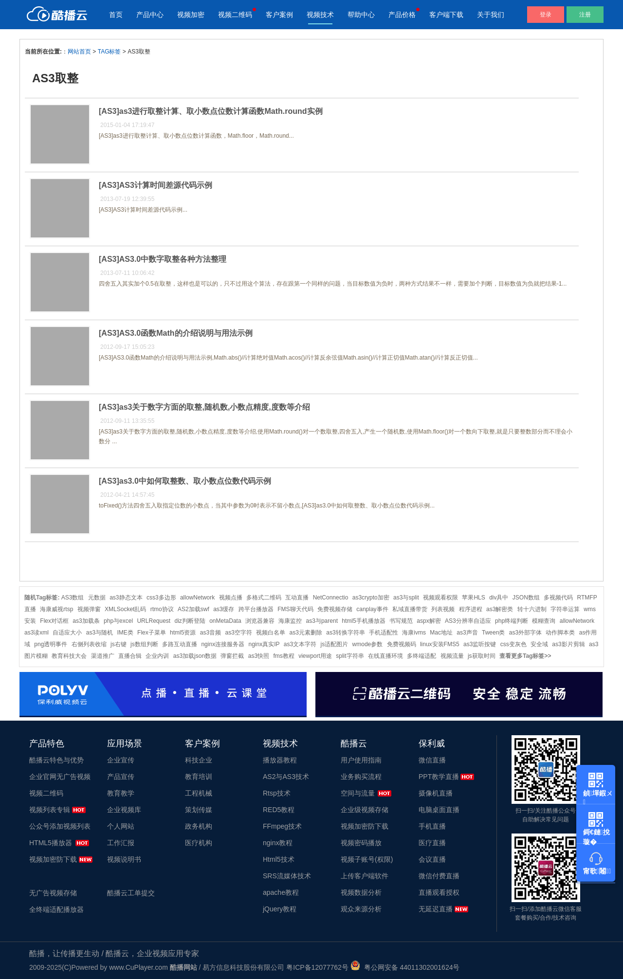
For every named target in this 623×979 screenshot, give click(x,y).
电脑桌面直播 (439, 810)
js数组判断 (144, 644)
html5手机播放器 (363, 620)
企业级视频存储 (364, 810)
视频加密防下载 (53, 859)
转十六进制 (532, 609)
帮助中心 (361, 14)
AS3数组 (72, 597)
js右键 (118, 644)
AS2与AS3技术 (286, 776)
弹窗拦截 (232, 656)
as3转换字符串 (345, 632)
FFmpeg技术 (282, 826)
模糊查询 (543, 620)
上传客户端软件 (364, 876)
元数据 (97, 597)
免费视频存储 (334, 609)
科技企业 (198, 760)
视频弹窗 (89, 609)
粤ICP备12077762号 (317, 967)
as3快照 (258, 656)
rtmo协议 (162, 609)
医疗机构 (198, 843)
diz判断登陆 (190, 620)
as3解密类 (499, 609)
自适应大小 (67, 632)
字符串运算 (565, 609)
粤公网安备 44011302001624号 (405, 967)
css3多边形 (161, 597)
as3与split (406, 597)
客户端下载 (446, 14)
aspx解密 (428, 620)
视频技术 (320, 14)
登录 (545, 14)
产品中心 (150, 14)
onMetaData (225, 620)
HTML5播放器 (50, 843)
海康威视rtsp (56, 609)
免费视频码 (401, 644)
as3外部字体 (525, 632)
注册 (585, 14)
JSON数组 (526, 597)
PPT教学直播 (439, 776)
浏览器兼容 (260, 620)
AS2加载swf (193, 609)
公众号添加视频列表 (60, 826)
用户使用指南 (361, 760)
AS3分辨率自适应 (468, 620)
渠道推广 (102, 656)
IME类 (125, 632)
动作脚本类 (560, 632)
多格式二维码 (263, 597)
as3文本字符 (300, 644)
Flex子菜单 (151, 632)
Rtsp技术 (277, 793)
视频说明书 (124, 859)
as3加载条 (86, 620)
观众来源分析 (361, 909)
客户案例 (279, 14)
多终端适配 (421, 656)
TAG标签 (109, 51)
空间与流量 (358, 793)
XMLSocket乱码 (125, 609)
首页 (116, 14)
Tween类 (493, 632)
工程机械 (198, 793)
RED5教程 (278, 810)
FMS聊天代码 (295, 609)
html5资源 (183, 632)
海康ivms (414, 632)
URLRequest (153, 620)
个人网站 (120, 826)
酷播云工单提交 (131, 893)
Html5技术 (278, 859)
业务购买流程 (361, 776)
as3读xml (36, 632)
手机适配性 (383, 632)
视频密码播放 (361, 843)
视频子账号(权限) (367, 859)
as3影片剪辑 (568, 644)
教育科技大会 (69, 656)
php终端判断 (511, 620)
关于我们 (490, 14)
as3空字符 (238, 632)
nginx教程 (278, 843)
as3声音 (467, 632)
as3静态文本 (126, 597)
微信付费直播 (439, 876)
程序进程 (470, 609)
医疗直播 (432, 843)
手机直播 (432, 826)
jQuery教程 (279, 909)
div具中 (498, 597)
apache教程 (281, 892)
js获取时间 (481, 656)
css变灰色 (513, 644)
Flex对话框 (54, 620)
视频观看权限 (440, 597)
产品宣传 (120, 776)
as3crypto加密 (370, 597)
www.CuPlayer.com (138, 967)
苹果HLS (473, 597)
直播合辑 (130, 656)
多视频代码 (558, 597)
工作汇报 (120, 843)
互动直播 (297, 597)
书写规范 (401, 620)
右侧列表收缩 (89, 644)
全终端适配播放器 (56, 909)
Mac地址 (441, 632)
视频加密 (190, 14)
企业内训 (157, 656)
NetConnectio (330, 597)
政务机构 (198, 826)
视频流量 (452, 656)
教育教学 (120, 793)
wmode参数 (367, 644)
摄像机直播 (436, 793)
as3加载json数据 (195, 656)
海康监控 (290, 620)
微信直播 (432, 760)
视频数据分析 (361, 892)
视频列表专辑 (49, 810)
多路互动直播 (179, 644)
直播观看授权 (439, 892)
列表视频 (443, 609)
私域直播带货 (409, 609)
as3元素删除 (306, 632)
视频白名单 (270, 632)
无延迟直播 (436, 909)
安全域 (539, 644)
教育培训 (198, 776)
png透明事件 (50, 644)
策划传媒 (198, 810)
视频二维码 (235, 14)
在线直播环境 (385, 656)
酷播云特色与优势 (56, 760)
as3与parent (322, 620)
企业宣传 (120, 760)
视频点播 (230, 597)
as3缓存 (223, 609)
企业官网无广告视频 (60, 776)
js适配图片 (334, 644)
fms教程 (283, 656)
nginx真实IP (263, 644)
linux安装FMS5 (439, 644)
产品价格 (402, 14)
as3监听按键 (479, 644)
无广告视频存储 (53, 893)
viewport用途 (315, 656)
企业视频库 (124, 810)
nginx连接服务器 (222, 644)
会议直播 (432, 859)
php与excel (118, 620)
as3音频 (210, 632)
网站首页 (79, 51)
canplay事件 (372, 609)
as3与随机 (99, 632)
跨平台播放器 (256, 609)
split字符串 (350, 656)
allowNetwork (197, 597)
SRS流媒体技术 (287, 876)
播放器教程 (280, 760)
